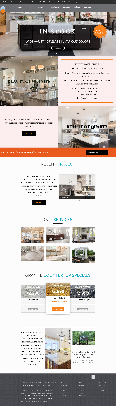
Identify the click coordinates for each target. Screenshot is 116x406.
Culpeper (101, 390)
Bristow (62, 393)
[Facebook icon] (112, 2)
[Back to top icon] (93, 377)
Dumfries (82, 393)
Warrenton (102, 385)
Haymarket (63, 390)
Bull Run (82, 385)
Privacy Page (46, 401)
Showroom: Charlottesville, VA (22, 2)
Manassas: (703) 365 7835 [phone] (39, 2)
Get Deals (58, 48)
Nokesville (82, 388)
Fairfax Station (64, 385)
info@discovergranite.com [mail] (75, 2)
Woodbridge (83, 395)
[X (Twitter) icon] (114, 2)
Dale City (82, 390)
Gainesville (63, 395)
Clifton (62, 388)
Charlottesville (102, 382)
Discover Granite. (29, 401)
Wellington (82, 382)
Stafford (101, 388)
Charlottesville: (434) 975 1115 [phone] (57, 2)
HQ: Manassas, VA (7, 2)
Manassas (63, 382)
